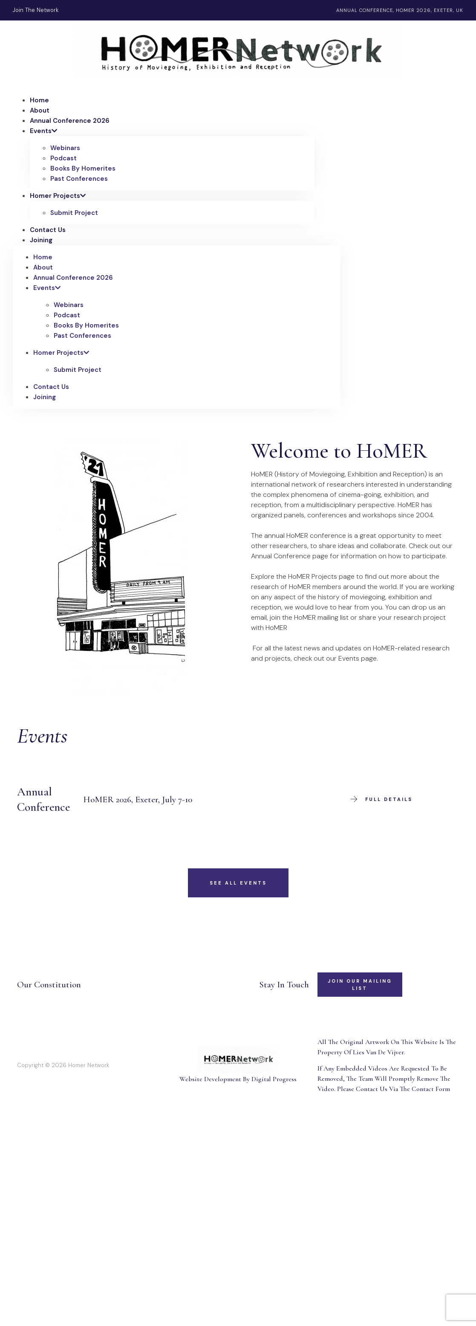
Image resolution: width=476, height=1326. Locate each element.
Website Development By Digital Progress (238, 1079)
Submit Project (74, 213)
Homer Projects (58, 196)
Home (39, 100)
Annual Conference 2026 (70, 120)
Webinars (65, 148)
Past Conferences (79, 178)
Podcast (63, 158)
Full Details (389, 799)
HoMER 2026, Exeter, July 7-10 (138, 799)
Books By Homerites (82, 168)
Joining (41, 240)
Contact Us (48, 230)
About (39, 110)
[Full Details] (354, 799)
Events (43, 131)
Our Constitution (49, 984)
